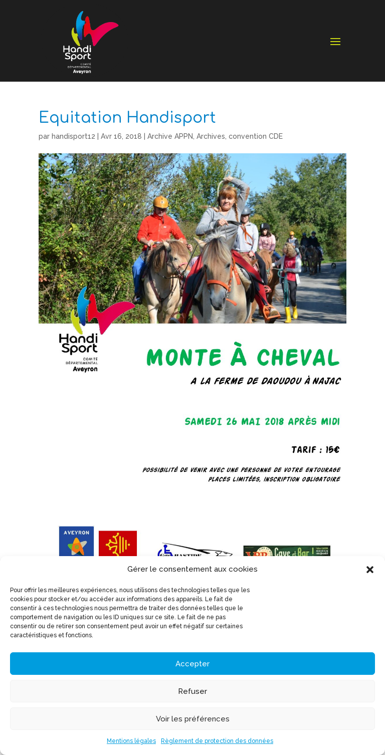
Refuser (192, 691)
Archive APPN (170, 136)
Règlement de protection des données (217, 740)
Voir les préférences (193, 718)
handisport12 (73, 136)
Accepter (192, 663)
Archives (211, 136)
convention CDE (256, 136)
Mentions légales (131, 740)
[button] (370, 570)
